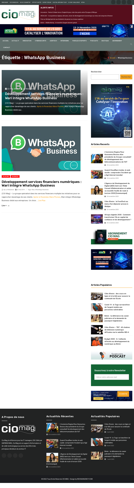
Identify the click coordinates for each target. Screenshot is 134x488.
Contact (6, 52)
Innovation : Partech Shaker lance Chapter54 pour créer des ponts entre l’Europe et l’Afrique (69, 17)
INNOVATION (27, 46)
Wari (33, 195)
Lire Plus (41, 205)
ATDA (18, 7)
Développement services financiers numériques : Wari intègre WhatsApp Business (41, 188)
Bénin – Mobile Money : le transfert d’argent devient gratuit (59, 27)
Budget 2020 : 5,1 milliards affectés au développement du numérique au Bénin (116, 346)
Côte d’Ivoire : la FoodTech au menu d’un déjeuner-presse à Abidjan (116, 209)
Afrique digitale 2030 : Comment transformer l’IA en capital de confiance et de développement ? (117, 222)
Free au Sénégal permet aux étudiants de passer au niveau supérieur (62, 24)
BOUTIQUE (105, 46)
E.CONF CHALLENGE (8, 7)
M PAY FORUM (52, 2)
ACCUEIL (6, 46)
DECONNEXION (16, 2)
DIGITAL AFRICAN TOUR (66, 2)
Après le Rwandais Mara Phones (50, 111)
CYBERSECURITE (40, 46)
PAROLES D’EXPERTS (79, 46)
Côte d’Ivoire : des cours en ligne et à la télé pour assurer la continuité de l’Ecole (117, 301)
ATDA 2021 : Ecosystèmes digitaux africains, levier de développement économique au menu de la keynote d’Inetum (77, 21)
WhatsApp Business (42, 195)
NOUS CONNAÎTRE (28, 2)
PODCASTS (94, 46)
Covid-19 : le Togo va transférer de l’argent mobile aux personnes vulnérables (117, 312)
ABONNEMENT (117, 46)
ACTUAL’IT (15, 46)
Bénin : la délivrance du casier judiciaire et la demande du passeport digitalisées (116, 323)
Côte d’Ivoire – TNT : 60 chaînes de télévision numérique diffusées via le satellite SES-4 (117, 334)
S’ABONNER (5, 2)
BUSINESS (15, 181)
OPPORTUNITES (41, 2)
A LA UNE (6, 181)
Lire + (5, 210)
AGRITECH (53, 46)
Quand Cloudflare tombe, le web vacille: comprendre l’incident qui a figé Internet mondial (117, 177)
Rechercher (96, 77)
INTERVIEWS (64, 46)
